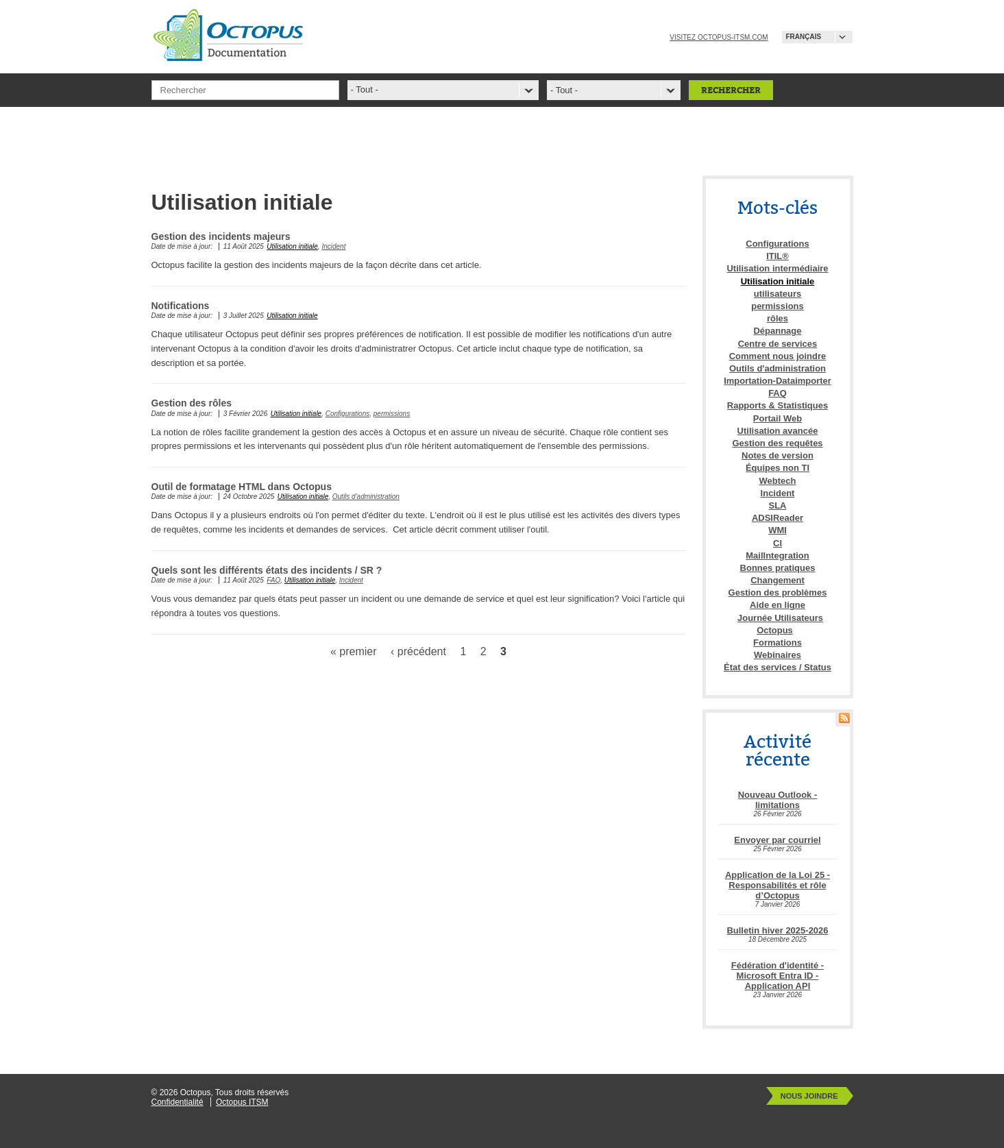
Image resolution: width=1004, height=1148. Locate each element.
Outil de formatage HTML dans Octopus (241, 486)
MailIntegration (777, 555)
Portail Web (777, 418)
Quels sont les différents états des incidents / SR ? (266, 570)
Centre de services (778, 344)
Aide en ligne (777, 605)
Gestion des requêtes (777, 443)
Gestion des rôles (191, 403)
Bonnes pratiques (778, 568)
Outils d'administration (366, 496)
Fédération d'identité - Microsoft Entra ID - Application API (777, 975)
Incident (333, 246)
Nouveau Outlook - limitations (778, 800)
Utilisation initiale (292, 246)
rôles (777, 318)
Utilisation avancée (777, 431)
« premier (353, 651)
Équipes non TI (777, 468)
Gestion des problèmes (777, 592)
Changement (777, 580)
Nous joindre (809, 1096)
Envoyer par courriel (777, 840)
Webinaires (777, 655)
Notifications (180, 305)
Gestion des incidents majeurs (221, 236)
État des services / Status (777, 667)
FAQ (273, 580)
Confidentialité (177, 1102)
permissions (392, 413)
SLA (778, 505)
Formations (777, 642)
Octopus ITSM (242, 1102)
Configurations (347, 413)
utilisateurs (777, 294)
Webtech (777, 481)
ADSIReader (777, 518)
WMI (777, 530)
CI (777, 543)
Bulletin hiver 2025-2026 (777, 930)
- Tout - (564, 90)
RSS (844, 717)
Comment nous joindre (778, 356)
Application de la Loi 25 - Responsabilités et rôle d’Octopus (777, 885)
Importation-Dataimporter (777, 381)
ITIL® (777, 256)
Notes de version (777, 455)
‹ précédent (418, 651)
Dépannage (777, 331)
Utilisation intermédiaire (777, 268)
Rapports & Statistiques (777, 405)
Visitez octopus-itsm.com (719, 37)
